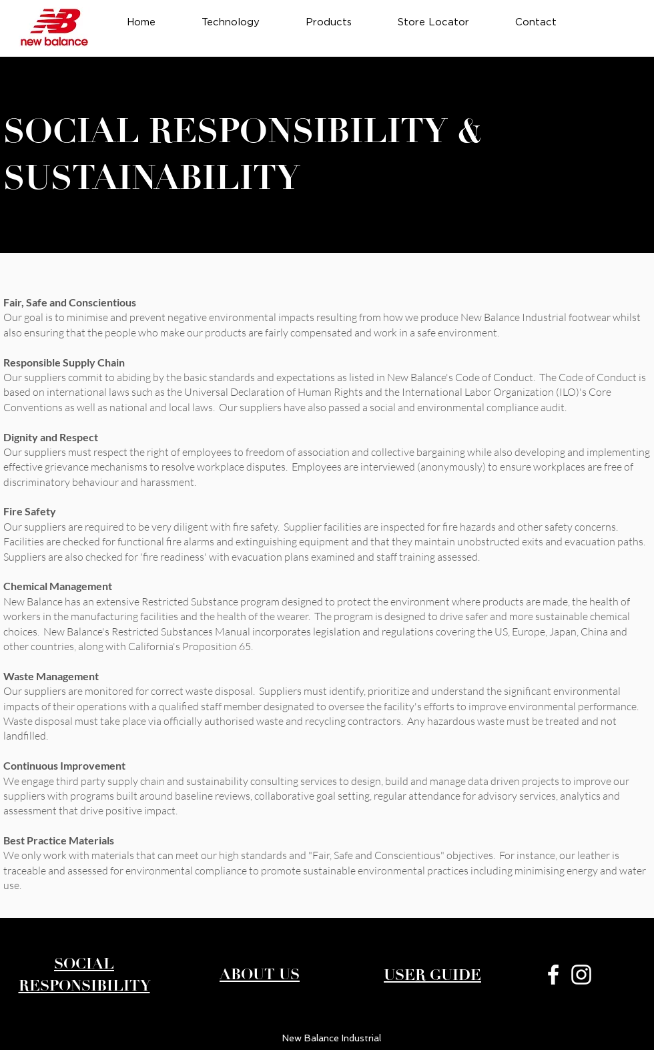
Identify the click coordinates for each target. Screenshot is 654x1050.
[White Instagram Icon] (581, 974)
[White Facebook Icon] (553, 974)
